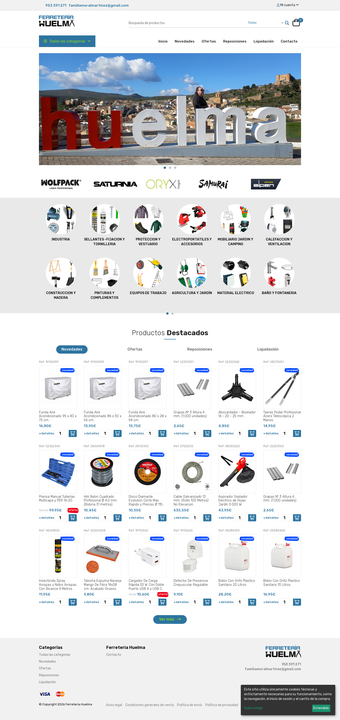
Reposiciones (234, 41)
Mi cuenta (288, 5)
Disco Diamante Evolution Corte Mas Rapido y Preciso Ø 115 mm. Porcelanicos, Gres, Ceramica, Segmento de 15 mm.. (147, 500)
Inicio (164, 41)
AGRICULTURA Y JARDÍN (192, 276)
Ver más (170, 619)
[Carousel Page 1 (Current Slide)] (164, 167)
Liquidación (264, 41)
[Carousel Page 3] (175, 167)
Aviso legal (114, 705)
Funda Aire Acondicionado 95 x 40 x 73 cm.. (57, 416)
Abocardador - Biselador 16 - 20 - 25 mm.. (237, 414)
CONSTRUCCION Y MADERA (60, 278)
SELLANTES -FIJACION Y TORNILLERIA (104, 225)
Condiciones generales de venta (149, 705)
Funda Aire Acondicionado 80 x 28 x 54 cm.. (147, 416)
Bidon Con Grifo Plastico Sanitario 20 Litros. (236, 583)
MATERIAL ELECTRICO (235, 276)
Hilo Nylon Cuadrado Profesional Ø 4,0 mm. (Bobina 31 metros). (101, 500)
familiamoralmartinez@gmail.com (99, 5)
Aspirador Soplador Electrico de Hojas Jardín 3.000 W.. (232, 500)
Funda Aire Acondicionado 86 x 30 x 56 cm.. (102, 416)
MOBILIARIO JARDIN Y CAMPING (235, 225)
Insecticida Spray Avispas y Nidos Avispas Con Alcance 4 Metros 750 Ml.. (57, 585)
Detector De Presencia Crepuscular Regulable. (191, 583)
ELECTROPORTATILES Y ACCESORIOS (192, 225)
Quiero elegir (253, 708)
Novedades (185, 41)
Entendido (321, 708)
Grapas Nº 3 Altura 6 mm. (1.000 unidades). (280, 499)
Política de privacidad (221, 705)
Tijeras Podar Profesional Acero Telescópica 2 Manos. (282, 416)
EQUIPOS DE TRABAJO (148, 276)
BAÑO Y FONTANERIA (279, 276)
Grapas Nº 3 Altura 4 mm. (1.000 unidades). (190, 414)
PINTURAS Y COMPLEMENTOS (104, 278)
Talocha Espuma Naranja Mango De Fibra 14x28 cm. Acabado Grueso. (102, 585)
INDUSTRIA (60, 222)
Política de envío (189, 705)
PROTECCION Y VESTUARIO (148, 225)
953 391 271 (55, 5)
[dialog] (288, 700)
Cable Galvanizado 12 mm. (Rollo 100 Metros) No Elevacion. (191, 500)
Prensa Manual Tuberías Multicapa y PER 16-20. (57, 499)
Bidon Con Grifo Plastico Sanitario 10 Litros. (281, 583)
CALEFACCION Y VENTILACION (279, 225)
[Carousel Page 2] (170, 167)
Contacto (289, 41)
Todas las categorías (67, 41)
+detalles (46, 433)
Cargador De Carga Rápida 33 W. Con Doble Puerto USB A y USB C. (146, 585)
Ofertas (209, 41)
